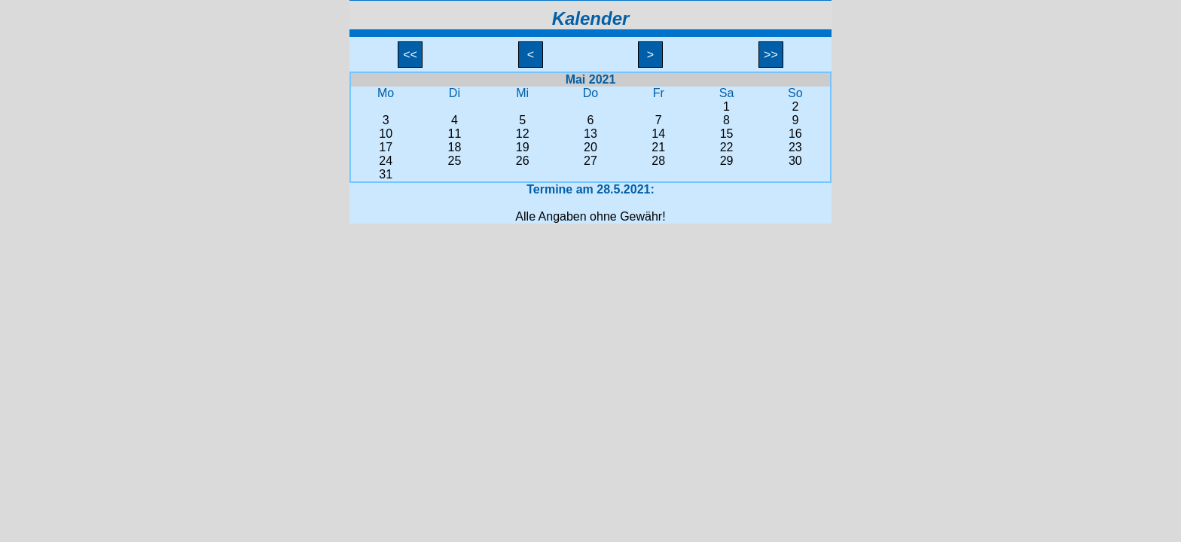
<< (410, 54)
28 (658, 160)
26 (522, 160)
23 (795, 147)
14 (658, 133)
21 (658, 147)
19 (522, 147)
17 (385, 147)
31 (385, 174)
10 (385, 133)
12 (522, 133)
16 (795, 133)
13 (590, 133)
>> (771, 54)
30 (795, 160)
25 (455, 160)
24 (385, 160)
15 (727, 133)
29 (727, 160)
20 (590, 147)
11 (455, 133)
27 (590, 160)
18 (455, 147)
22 (727, 147)
